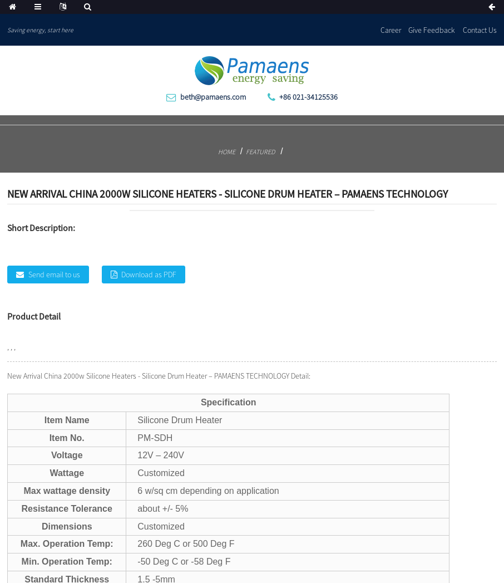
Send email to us (54, 275)
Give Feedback (431, 30)
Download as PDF (148, 275)
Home (226, 152)
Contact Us (480, 30)
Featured (260, 152)
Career (391, 30)
